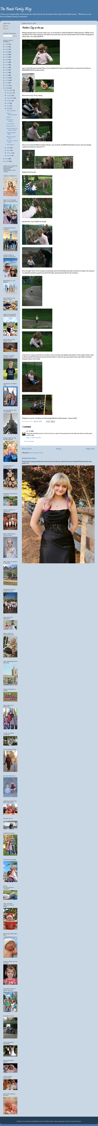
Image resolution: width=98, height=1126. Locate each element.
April (8, 147)
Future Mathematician (12, 113)
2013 (7, 77)
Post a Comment (29, 441)
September (10, 98)
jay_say (28, 431)
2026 (7, 44)
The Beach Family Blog (15, 9)
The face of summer (10, 120)
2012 (7, 80)
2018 (7, 65)
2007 (7, 161)
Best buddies (10, 144)
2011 (7, 83)
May (8, 108)
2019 (7, 62)
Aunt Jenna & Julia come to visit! (12, 129)
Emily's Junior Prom (29, 458)
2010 (7, 85)
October (9, 95)
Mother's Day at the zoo (11, 137)
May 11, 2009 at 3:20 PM (33, 437)
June (8, 106)
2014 (7, 75)
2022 (7, 54)
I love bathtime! (11, 110)
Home (58, 449)
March (9, 150)
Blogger (78, 1121)
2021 (7, 57)
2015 (7, 72)
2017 (7, 67)
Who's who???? (11, 126)
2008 (7, 158)
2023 (7, 52)
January (9, 155)
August (9, 100)
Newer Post (27, 449)
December (10, 90)
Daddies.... (9, 117)
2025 (7, 47)
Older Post (90, 449)
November (10, 93)
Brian (6, 26)
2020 (7, 59)
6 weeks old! (10, 123)
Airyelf (67, 1121)
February (9, 153)
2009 (7, 88)
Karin (7, 28)
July (8, 103)
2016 (7, 70)
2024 (7, 49)
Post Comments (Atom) (36, 452)
